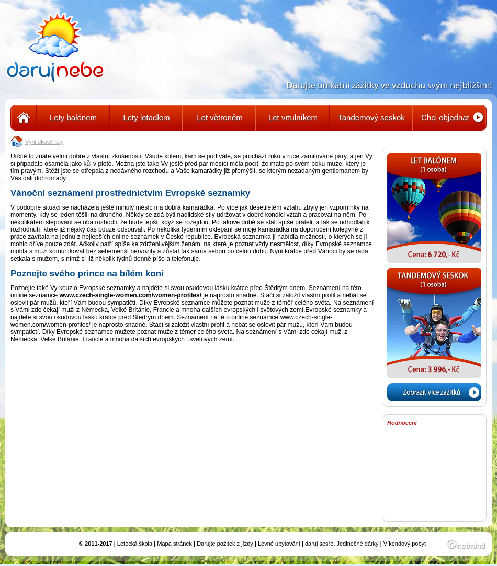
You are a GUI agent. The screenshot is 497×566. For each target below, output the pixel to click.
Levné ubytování (279, 543)
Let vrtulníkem (293, 117)
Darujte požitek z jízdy (225, 543)
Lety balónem (73, 117)
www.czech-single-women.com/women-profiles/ (130, 295)
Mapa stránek (174, 543)
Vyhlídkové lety (44, 141)
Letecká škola (134, 543)
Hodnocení (402, 423)
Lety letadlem (146, 117)
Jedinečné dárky (357, 543)
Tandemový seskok (371, 117)
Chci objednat (445, 117)
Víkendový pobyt (404, 543)
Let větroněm (220, 117)
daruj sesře (319, 543)
